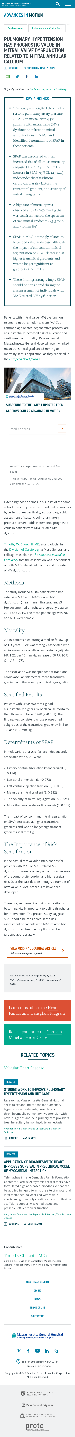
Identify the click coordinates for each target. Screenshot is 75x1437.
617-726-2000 (43, 1366)
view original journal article (33, 950)
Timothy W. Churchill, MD (21, 544)
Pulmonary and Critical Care (47, 28)
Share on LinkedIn (36, 76)
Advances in (23, 15)
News (37, 1299)
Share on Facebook (26, 76)
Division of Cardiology (24, 549)
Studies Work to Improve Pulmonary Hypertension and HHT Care (34, 1091)
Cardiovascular (15, 28)
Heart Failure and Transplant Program (37, 1010)
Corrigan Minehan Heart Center (35, 1034)
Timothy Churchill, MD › (26, 1255)
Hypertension (11, 1128)
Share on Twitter (17, 76)
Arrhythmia (10, 1214)
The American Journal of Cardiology (48, 89)
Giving (37, 1291)
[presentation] (39, 448)
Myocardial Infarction (44, 1214)
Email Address (19, 429)
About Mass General (37, 1282)
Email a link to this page (7, 76)
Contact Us (37, 1316)
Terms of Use (37, 1308)
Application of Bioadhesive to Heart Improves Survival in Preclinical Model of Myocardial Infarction (37, 1166)
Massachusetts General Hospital (16, 3)
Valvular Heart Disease (24, 1067)
